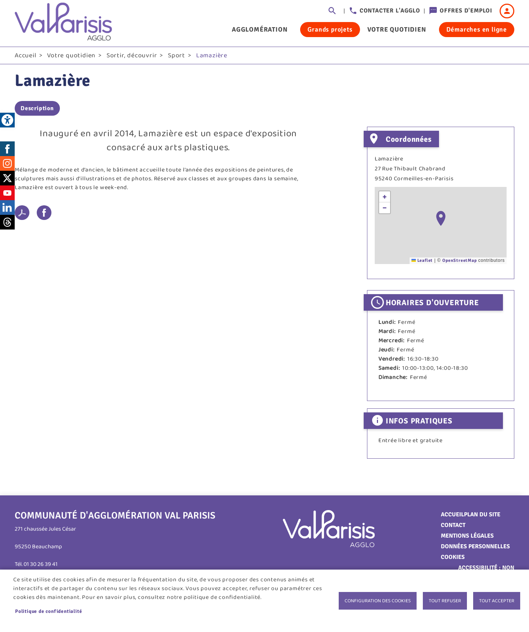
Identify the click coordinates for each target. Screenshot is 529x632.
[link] (7, 120)
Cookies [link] (453, 557)
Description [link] (37, 108)
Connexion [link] (507, 11)
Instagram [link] (7, 163)
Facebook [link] (7, 148)
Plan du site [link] (482, 514)
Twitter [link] (7, 178)
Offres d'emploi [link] (466, 10)
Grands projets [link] (329, 29)
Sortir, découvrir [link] (132, 55)
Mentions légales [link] (467, 535)
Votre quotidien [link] (396, 29)
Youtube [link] (7, 192)
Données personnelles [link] (475, 546)
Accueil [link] (25, 55)
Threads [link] (7, 222)
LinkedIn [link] (7, 207)
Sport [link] (176, 55)
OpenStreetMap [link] (459, 260)
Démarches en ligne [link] (476, 29)
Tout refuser (445, 601)
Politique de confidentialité (48, 611)
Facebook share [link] (44, 212)
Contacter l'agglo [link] (390, 10)
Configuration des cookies (378, 601)
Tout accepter (496, 601)
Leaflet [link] (422, 260)
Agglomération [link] (259, 29)
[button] (441, 218)
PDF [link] (22, 212)
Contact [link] (453, 525)
